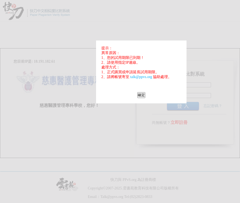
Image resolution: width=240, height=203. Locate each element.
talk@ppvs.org (141, 77)
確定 (141, 95)
